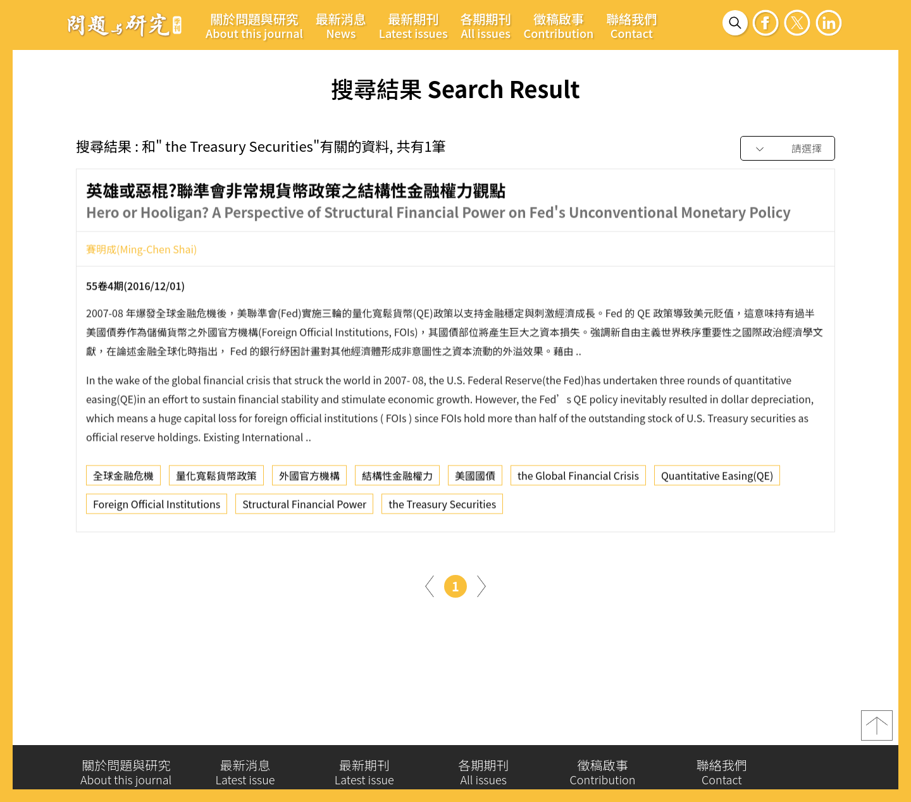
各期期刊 (486, 25)
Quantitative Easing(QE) (717, 479)
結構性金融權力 (397, 479)
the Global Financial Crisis (578, 479)
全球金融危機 (123, 479)
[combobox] (787, 149)
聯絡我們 (631, 25)
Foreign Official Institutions (156, 507)
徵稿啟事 (559, 25)
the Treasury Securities (442, 507)
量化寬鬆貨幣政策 (216, 479)
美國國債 (475, 479)
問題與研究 (124, 25)
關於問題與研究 (254, 25)
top (877, 729)
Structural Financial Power (304, 507)
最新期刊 (413, 25)
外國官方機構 (309, 479)
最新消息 (341, 25)
